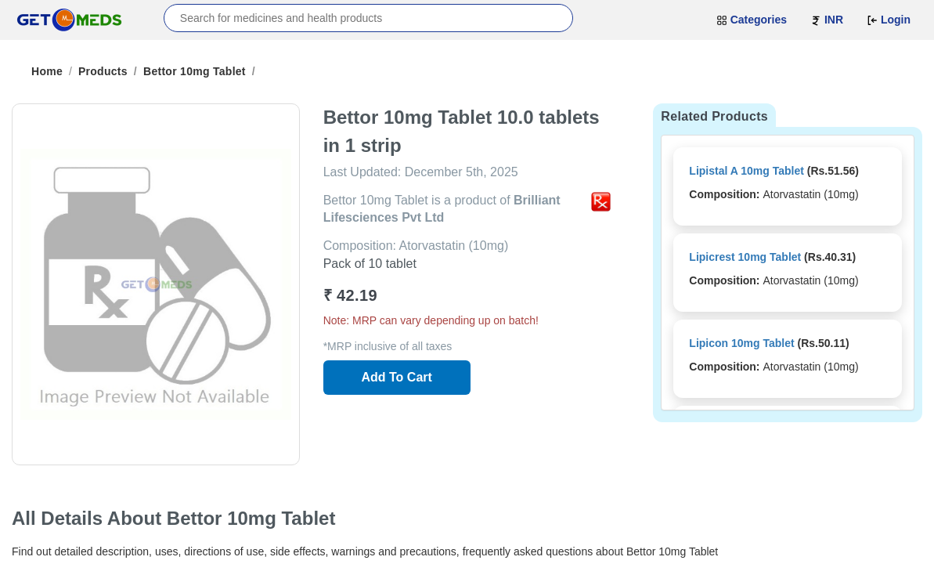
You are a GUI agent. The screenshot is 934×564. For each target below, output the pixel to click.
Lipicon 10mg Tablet (741, 343)
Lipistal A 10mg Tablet (746, 170)
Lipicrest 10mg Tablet (745, 257)
